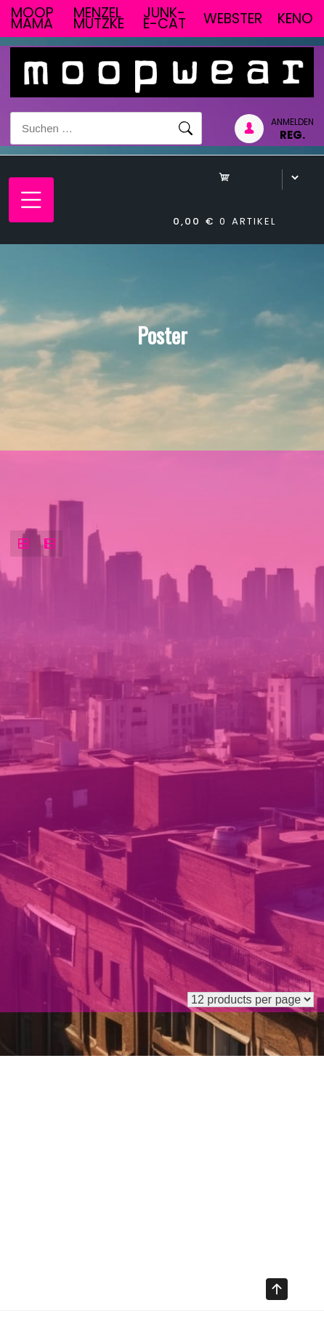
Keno (295, 18)
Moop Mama (32, 18)
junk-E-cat (164, 18)
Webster (232, 18)
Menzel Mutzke (98, 18)
